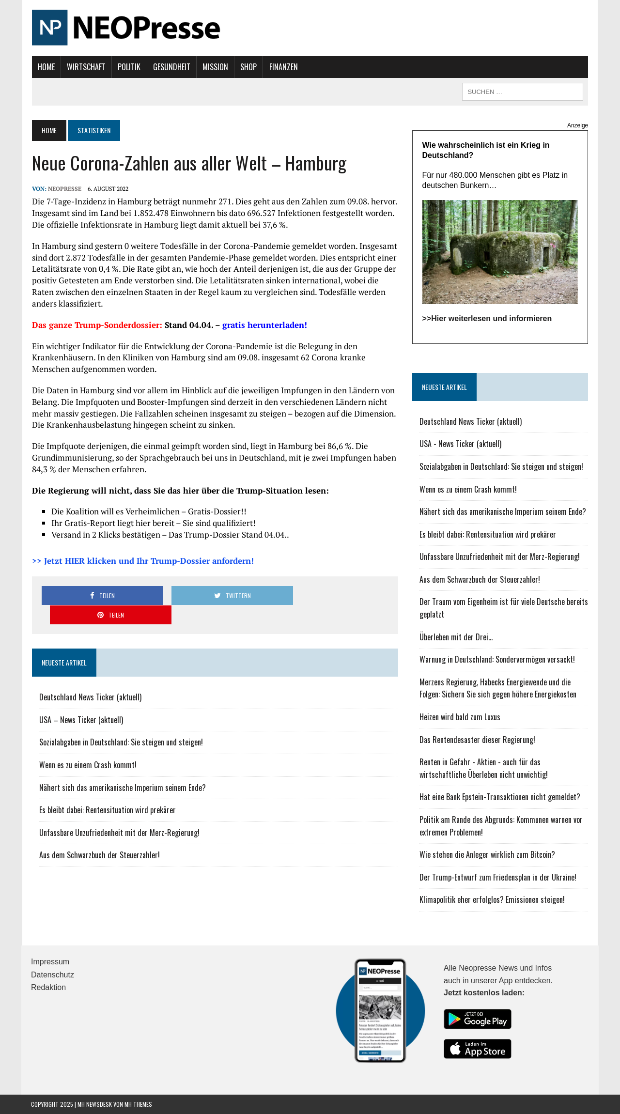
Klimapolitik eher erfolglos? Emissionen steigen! (492, 900)
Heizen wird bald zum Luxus (459, 717)
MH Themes (138, 1104)
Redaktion (48, 988)
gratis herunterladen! (263, 324)
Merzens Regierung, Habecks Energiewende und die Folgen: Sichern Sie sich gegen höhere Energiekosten (497, 689)
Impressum (50, 962)
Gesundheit (170, 67)
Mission (214, 67)
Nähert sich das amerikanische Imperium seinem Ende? (121, 768)
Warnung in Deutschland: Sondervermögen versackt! (497, 659)
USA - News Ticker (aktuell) (460, 444)
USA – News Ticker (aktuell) (80, 700)
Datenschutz (52, 975)
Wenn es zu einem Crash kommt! (87, 745)
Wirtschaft (85, 67)
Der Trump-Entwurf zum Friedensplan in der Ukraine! (497, 877)
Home (45, 67)
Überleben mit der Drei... (456, 637)
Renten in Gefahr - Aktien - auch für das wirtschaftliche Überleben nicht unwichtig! (483, 769)
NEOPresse (63, 188)
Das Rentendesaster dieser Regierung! (477, 739)
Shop (248, 67)
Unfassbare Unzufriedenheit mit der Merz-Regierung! (118, 813)
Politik (128, 67)
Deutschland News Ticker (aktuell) (89, 677)
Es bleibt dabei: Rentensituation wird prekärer (106, 790)
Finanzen (282, 67)
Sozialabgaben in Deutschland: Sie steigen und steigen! (120, 722)
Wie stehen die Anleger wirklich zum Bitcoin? (487, 855)
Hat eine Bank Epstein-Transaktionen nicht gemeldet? (499, 797)
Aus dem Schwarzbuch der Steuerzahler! (98, 835)
